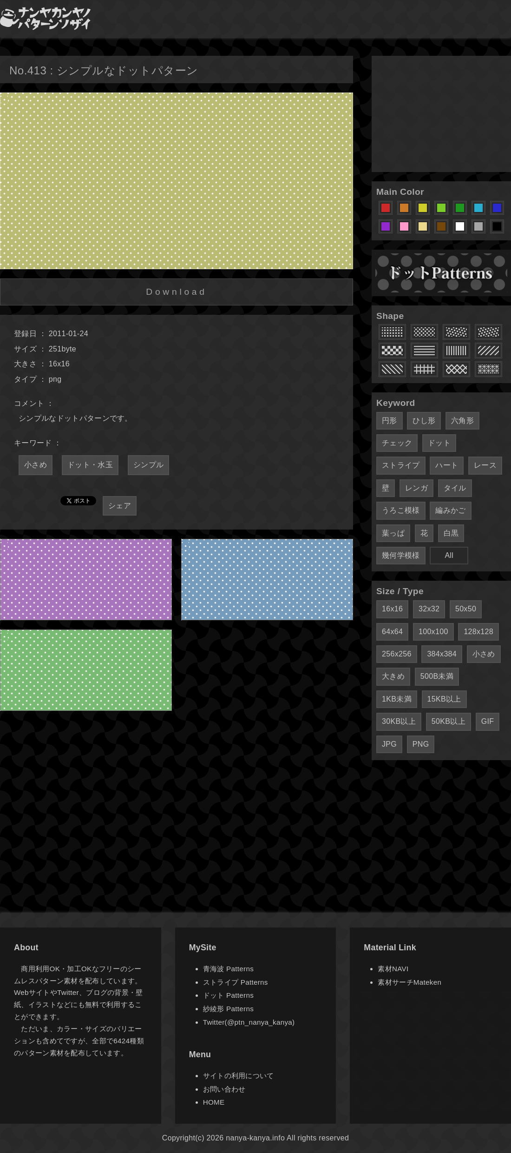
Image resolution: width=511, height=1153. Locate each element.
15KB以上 (444, 699)
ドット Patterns (228, 995)
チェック (397, 443)
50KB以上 (448, 721)
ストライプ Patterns (235, 982)
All (449, 555)
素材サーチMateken (409, 982)
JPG (389, 744)
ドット (439, 443)
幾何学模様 (401, 555)
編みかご (450, 510)
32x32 (429, 609)
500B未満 (436, 676)
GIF (487, 721)
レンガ (416, 488)
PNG (421, 744)
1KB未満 (397, 699)
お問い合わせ (224, 1089)
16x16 (392, 609)
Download (176, 292)
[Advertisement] (441, 114)
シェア (119, 506)
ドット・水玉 (90, 465)
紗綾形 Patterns (228, 1009)
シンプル (148, 465)
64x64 (392, 632)
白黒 (451, 533)
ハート (446, 465)
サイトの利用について (238, 1076)
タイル (455, 488)
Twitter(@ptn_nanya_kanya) (249, 1022)
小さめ (35, 465)
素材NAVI (393, 969)
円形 (389, 420)
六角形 (462, 420)
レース (485, 465)
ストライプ (401, 465)
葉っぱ (393, 533)
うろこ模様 (401, 510)
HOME (214, 1102)
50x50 (465, 609)
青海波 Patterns (228, 969)
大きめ (393, 676)
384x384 (442, 654)
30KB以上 (399, 721)
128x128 (478, 632)
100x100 (433, 632)
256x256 (397, 654)
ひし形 (424, 420)
